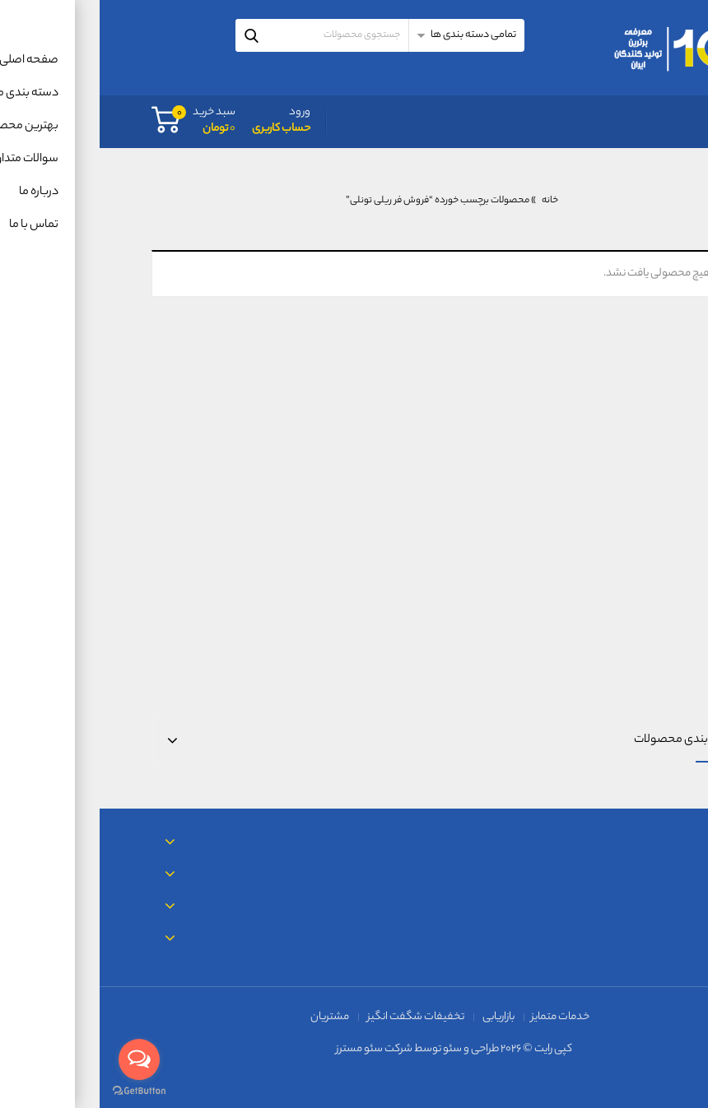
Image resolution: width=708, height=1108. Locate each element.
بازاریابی (399, 1017)
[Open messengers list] (39, 1059)
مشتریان (230, 1017)
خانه (450, 200)
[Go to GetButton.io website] (39, 1091)
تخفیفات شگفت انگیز (316, 1017)
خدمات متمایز (460, 1017)
